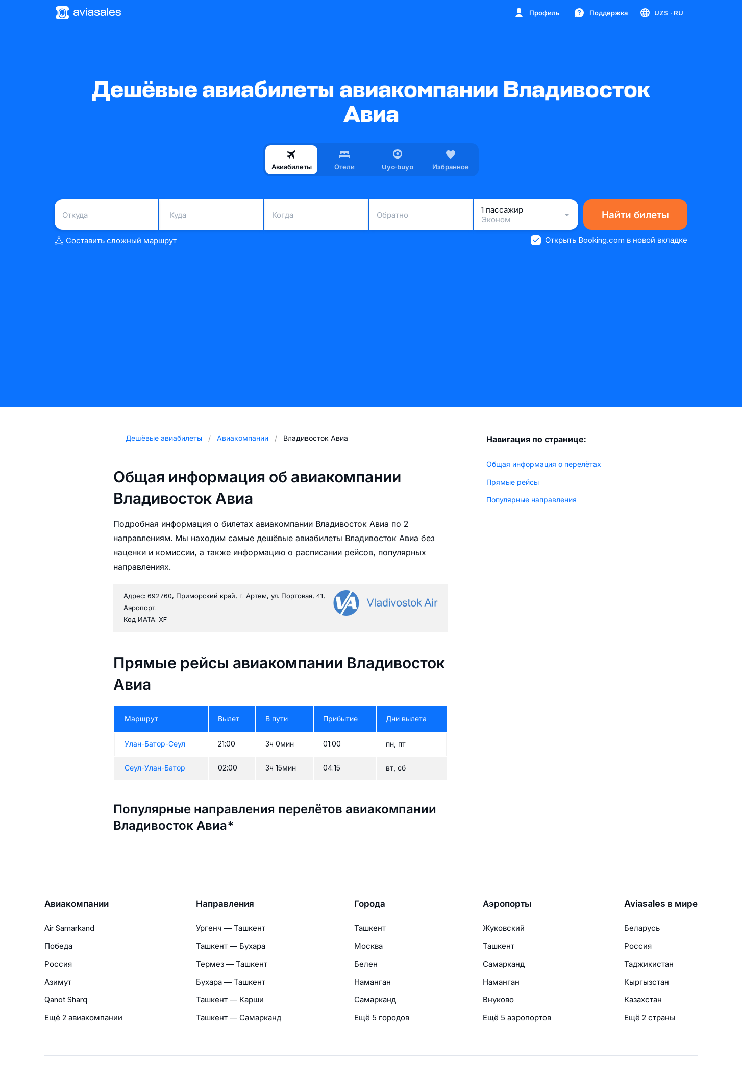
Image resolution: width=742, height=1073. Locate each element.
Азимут (57, 982)
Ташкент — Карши (230, 1000)
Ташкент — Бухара (230, 946)
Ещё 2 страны (649, 1017)
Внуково (498, 1000)
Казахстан (643, 1000)
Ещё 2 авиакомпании (83, 1017)
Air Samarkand (69, 928)
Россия (58, 964)
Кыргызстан (646, 982)
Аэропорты (507, 904)
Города (369, 904)
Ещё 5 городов (381, 1017)
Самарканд (375, 1000)
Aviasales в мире (661, 904)
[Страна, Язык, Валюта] (661, 13)
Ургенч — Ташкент (230, 928)
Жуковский (504, 928)
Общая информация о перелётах (543, 464)
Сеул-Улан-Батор (155, 767)
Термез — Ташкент (231, 964)
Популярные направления (531, 499)
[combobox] (106, 214)
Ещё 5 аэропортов (517, 1017)
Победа (58, 946)
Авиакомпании (76, 904)
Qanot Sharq (65, 1000)
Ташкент (370, 928)
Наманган (372, 982)
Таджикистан (649, 964)
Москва (368, 946)
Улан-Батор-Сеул (155, 743)
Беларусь (642, 928)
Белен (366, 964)
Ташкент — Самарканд (238, 1017)
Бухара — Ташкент (230, 982)
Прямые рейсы (512, 482)
